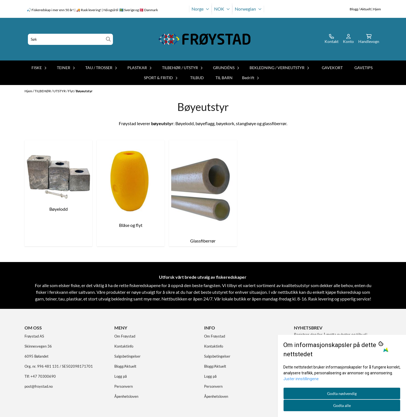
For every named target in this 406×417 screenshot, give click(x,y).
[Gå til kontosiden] (331, 39)
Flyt (71, 91)
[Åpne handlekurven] (368, 39)
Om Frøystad (124, 336)
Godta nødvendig (342, 393)
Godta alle (342, 405)
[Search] (108, 39)
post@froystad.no (39, 386)
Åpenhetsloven (126, 396)
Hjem (29, 91)
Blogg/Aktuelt (125, 366)
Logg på (120, 376)
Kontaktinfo (123, 346)
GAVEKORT (332, 67)
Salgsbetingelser (127, 356)
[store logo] (205, 39)
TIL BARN (224, 77)
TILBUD (197, 77)
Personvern (123, 386)
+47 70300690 (43, 376)
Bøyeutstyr (84, 91)
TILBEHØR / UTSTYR (50, 91)
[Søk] (70, 39)
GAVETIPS (363, 67)
